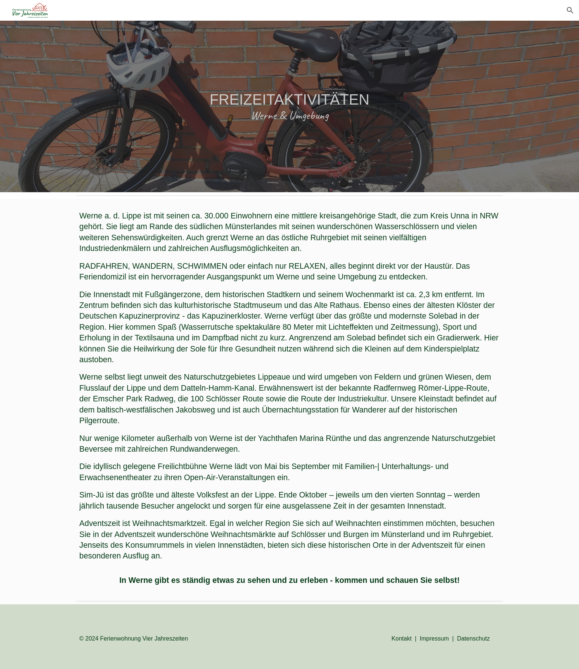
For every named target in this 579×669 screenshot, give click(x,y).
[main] (289, 106)
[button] (570, 10)
